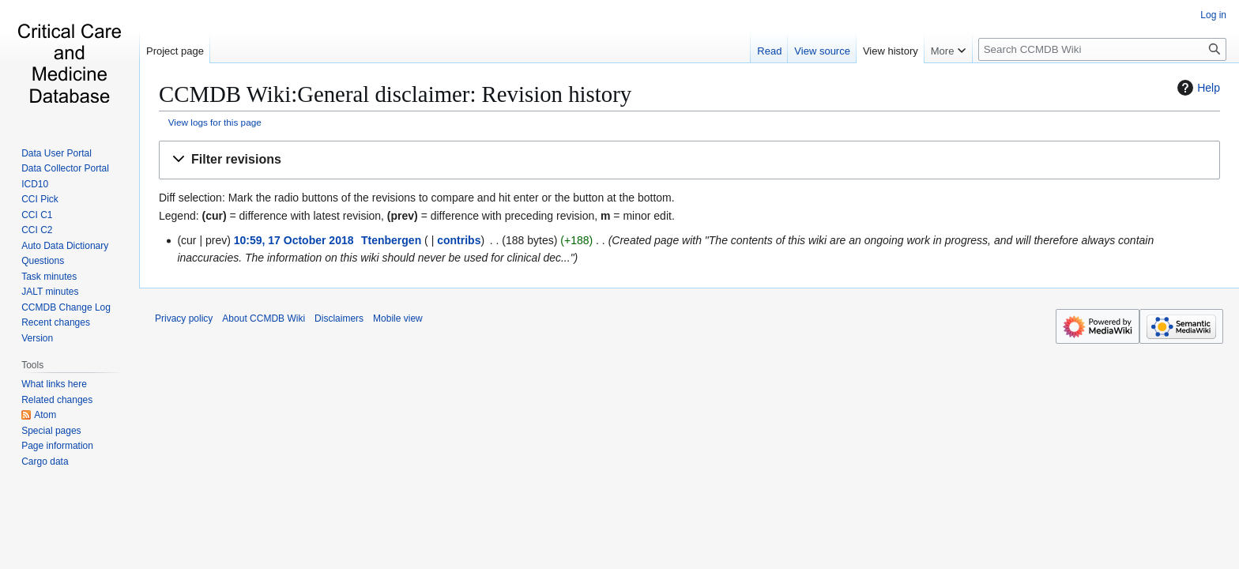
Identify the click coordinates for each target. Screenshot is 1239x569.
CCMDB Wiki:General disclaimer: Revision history (395, 94)
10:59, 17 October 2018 (294, 240)
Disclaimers (338, 318)
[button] (689, 160)
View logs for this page (215, 122)
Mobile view (398, 318)
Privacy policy (184, 318)
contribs (458, 240)
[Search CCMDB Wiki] (1102, 49)
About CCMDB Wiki (263, 318)
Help (1196, 88)
